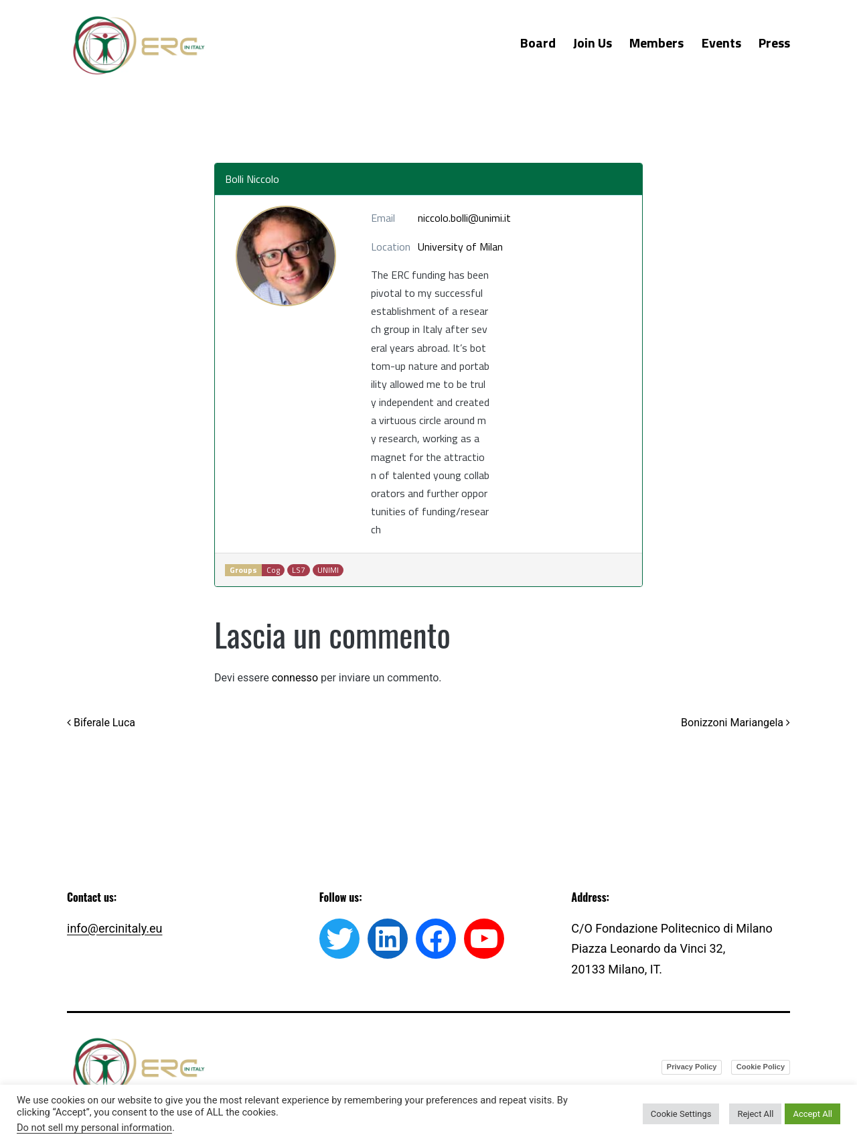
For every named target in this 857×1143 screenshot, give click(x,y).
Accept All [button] (812, 1114)
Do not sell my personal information (94, 1128)
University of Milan (460, 247)
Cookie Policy (760, 1067)
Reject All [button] (755, 1114)
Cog (273, 570)
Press (774, 42)
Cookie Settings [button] (681, 1114)
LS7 (298, 570)
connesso (295, 677)
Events (721, 42)
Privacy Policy (692, 1067)
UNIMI (328, 570)
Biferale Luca (101, 722)
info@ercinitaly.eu (114, 928)
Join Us (592, 42)
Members (656, 42)
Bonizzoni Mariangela (735, 722)
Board (538, 42)
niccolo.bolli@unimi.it (464, 218)
